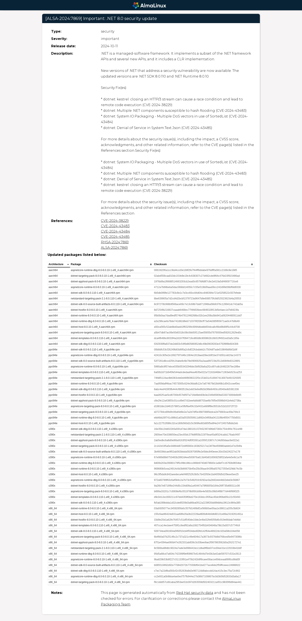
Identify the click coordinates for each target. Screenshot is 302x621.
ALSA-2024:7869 (114, 248)
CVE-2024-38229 (115, 221)
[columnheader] (59, 264)
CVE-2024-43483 (115, 226)
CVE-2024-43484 (115, 231)
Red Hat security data (194, 593)
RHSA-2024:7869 (115, 242)
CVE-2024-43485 (115, 237)
